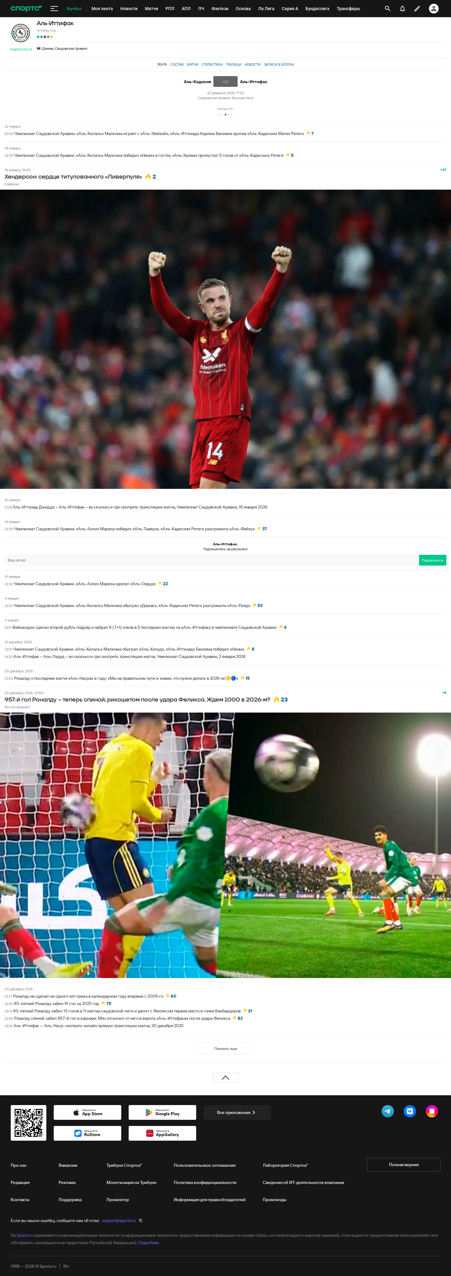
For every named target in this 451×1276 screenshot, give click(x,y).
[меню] (54, 8)
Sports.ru (25, 1235)
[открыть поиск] (387, 8)
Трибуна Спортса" (124, 1165)
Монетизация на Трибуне (132, 1182)
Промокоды (274, 1199)
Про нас (18, 1165)
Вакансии (68, 1165)
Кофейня (12, 184)
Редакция (20, 1182)
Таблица (233, 64)
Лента (162, 64)
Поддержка (70, 1199)
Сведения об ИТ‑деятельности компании (303, 1182)
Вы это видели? (17, 707)
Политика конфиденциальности (205, 1182)
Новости (253, 64)
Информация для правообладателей (210, 1199)
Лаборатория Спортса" (285, 1165)
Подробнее (148, 1242)
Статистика (212, 64)
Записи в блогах (279, 64)
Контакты (20, 1199)
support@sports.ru (119, 1220)
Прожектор (118, 1199)
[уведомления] (402, 8)
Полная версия (403, 1164)
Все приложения (237, 1112)
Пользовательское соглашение (205, 1165)
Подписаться (21, 50)
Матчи (192, 64)
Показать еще (225, 1048)
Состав (177, 64)
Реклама (67, 1182)
